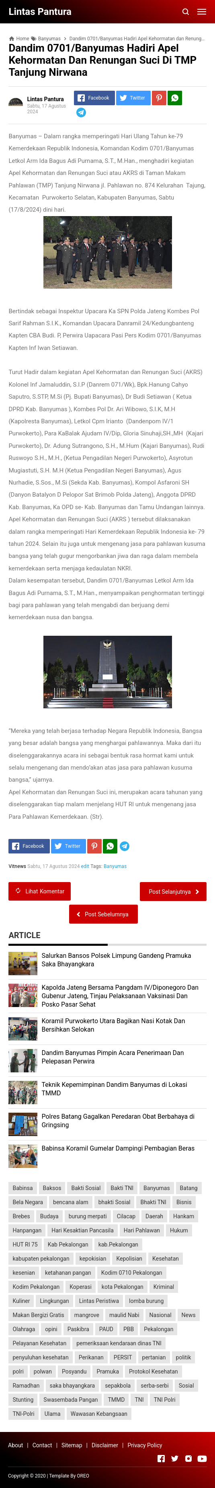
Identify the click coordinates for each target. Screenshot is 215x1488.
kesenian (23, 1272)
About (15, 1445)
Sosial (186, 1385)
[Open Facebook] (161, 1458)
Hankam (183, 1216)
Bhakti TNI (153, 1202)
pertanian (154, 1357)
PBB (128, 1329)
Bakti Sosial (85, 1188)
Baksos (52, 1188)
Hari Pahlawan (142, 1230)
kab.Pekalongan (118, 1244)
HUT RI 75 (24, 1244)
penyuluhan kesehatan (40, 1357)
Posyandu (74, 1371)
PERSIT (123, 1357)
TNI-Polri (23, 1414)
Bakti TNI (122, 1188)
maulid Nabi (124, 1315)
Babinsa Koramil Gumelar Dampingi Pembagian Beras (118, 1148)
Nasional (160, 1315)
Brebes (21, 1216)
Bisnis (184, 1202)
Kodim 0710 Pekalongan (131, 1272)
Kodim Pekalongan (35, 1287)
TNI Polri (165, 1399)
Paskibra (78, 1329)
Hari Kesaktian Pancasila (82, 1230)
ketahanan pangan (68, 1272)
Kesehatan (165, 1258)
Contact (42, 1445)
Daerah (154, 1216)
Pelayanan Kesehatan (39, 1343)
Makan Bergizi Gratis (38, 1315)
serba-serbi (154, 1385)
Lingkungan (54, 1301)
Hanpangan (26, 1230)
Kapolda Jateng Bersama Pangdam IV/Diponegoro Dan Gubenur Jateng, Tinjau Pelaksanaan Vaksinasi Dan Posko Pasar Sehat (120, 996)
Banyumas (115, 866)
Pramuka (107, 1371)
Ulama (53, 1414)
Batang (189, 1188)
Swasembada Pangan (70, 1399)
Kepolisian (129, 1258)
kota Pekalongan (122, 1287)
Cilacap (126, 1216)
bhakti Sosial (114, 1202)
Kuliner (21, 1301)
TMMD (116, 1399)
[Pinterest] (159, 98)
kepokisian (93, 1258)
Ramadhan (25, 1385)
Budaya (49, 1216)
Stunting (22, 1399)
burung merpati (88, 1216)
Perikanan (91, 1357)
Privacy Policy (144, 1445)
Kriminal (164, 1287)
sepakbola (118, 1385)
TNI (139, 1399)
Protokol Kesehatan (153, 1371)
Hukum (179, 1230)
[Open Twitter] (175, 1458)
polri (17, 1371)
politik (183, 1357)
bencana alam (70, 1202)
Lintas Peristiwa (99, 1301)
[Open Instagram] (188, 1458)
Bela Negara (27, 1202)
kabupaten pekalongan (40, 1258)
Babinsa (22, 1188)
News (189, 1315)
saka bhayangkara (72, 1385)
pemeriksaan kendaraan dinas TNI (119, 1343)
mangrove (86, 1315)
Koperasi (81, 1287)
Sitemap (71, 1445)
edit (85, 866)
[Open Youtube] (202, 1458)
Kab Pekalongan (68, 1244)
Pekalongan (158, 1329)
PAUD (106, 1329)
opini (51, 1329)
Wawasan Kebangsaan (99, 1414)
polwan (43, 1371)
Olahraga (23, 1329)
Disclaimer (105, 1445)
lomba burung (146, 1301)
